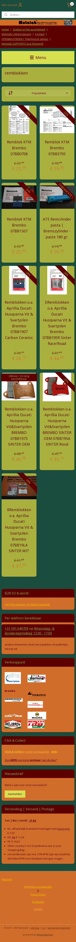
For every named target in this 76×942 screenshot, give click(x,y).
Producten (38, 902)
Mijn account (12, 4)
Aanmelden (15, 794)
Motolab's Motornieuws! (16, 34)
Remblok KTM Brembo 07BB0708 (19, 147)
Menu (38, 57)
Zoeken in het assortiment (29, 29)
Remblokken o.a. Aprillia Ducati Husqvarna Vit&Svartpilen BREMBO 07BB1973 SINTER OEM (19, 426)
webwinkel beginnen (59, 927)
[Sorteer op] (38, 93)
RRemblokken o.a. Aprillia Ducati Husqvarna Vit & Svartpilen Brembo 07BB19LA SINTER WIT (19, 530)
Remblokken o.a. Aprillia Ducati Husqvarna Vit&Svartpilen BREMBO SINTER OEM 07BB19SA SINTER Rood (57, 426)
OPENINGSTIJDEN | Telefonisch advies (25, 39)
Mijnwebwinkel (45, 934)
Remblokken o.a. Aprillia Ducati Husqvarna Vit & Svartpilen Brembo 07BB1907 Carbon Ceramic (19, 320)
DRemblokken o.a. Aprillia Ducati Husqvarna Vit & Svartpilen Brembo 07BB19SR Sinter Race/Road (57, 323)
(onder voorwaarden (37, 752)
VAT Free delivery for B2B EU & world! (27, 604)
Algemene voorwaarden (38, 886)
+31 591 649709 (16, 628)
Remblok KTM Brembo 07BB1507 (19, 225)
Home (5, 29)
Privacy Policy (38, 894)
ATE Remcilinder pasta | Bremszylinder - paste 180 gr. (57, 228)
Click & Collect (14, 752)
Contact (39, 34)
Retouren (7, 879)
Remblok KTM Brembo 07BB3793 (57, 147)
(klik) (54, 752)
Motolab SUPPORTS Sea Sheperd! (22, 44)
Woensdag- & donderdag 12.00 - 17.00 (30, 630)
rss (43, 927)
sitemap (35, 927)
